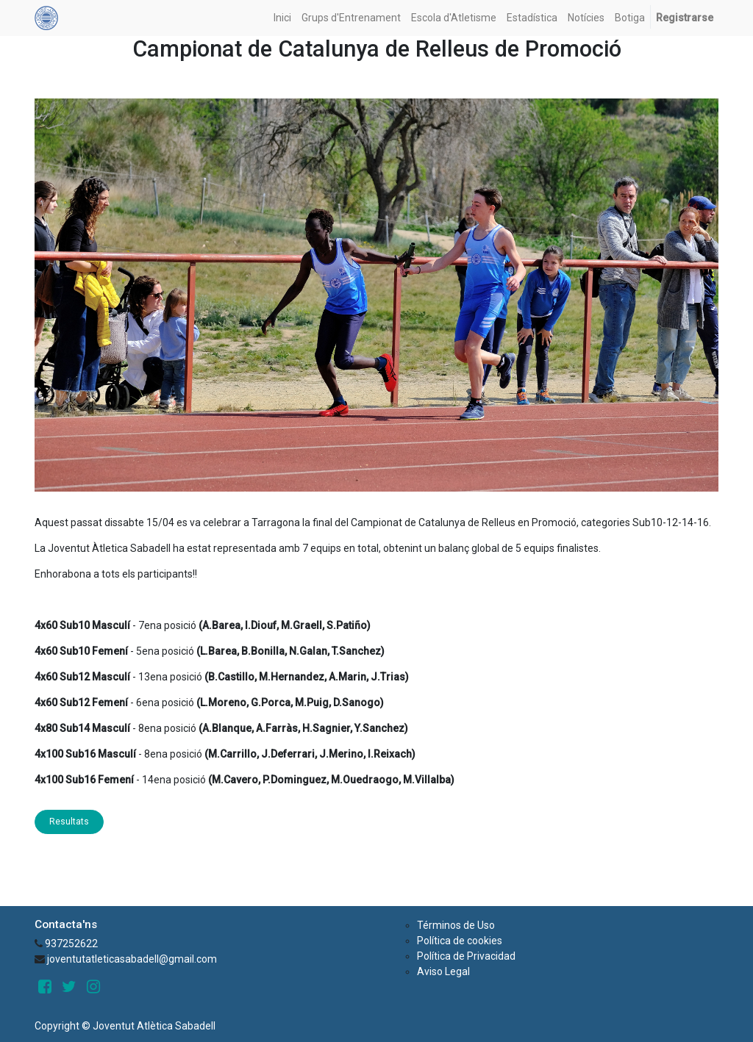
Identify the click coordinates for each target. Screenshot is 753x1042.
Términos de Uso (456, 925)
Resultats (69, 821)
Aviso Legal (443, 971)
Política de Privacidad (466, 956)
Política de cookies (459, 940)
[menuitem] (282, 18)
